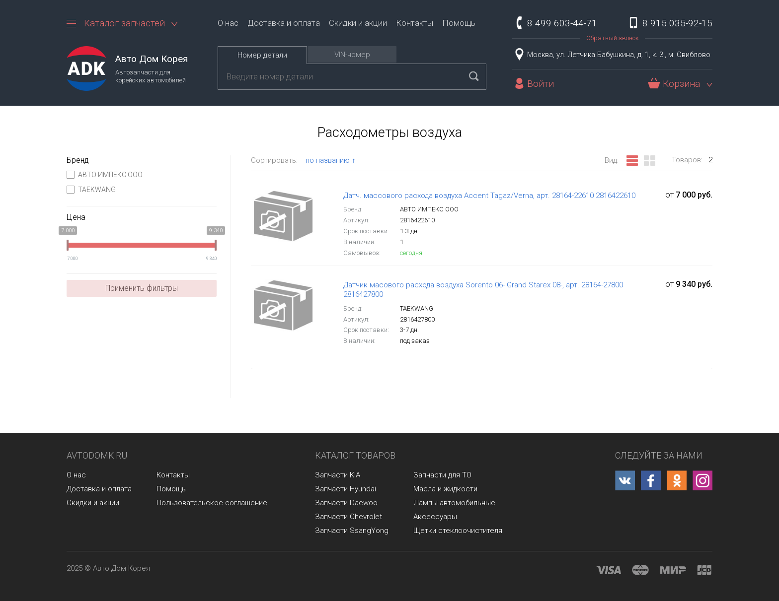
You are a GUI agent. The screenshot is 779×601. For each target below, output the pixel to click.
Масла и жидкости (445, 488)
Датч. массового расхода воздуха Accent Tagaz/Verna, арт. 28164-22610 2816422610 (489, 195)
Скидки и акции (358, 23)
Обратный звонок (612, 38)
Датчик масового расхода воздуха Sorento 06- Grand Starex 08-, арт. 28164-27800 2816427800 (483, 289)
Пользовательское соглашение (211, 502)
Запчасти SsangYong (352, 530)
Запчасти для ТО (442, 474)
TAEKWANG (91, 190)
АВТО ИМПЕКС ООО (105, 175)
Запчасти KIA (337, 474)
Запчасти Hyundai (345, 488)
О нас (228, 23)
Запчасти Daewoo (346, 502)
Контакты (414, 23)
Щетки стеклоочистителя (457, 530)
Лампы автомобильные (454, 502)
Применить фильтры (141, 288)
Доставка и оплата (283, 23)
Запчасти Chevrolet (348, 516)
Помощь (458, 23)
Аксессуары (435, 516)
